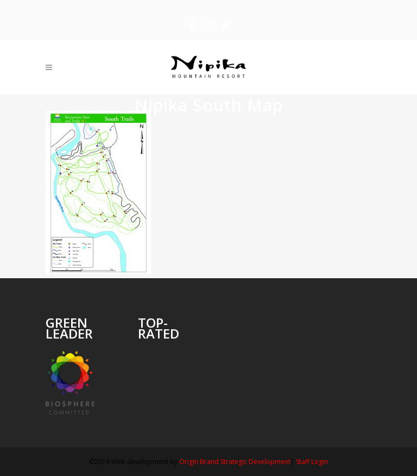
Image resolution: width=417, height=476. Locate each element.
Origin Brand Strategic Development (234, 461)
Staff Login (312, 461)
